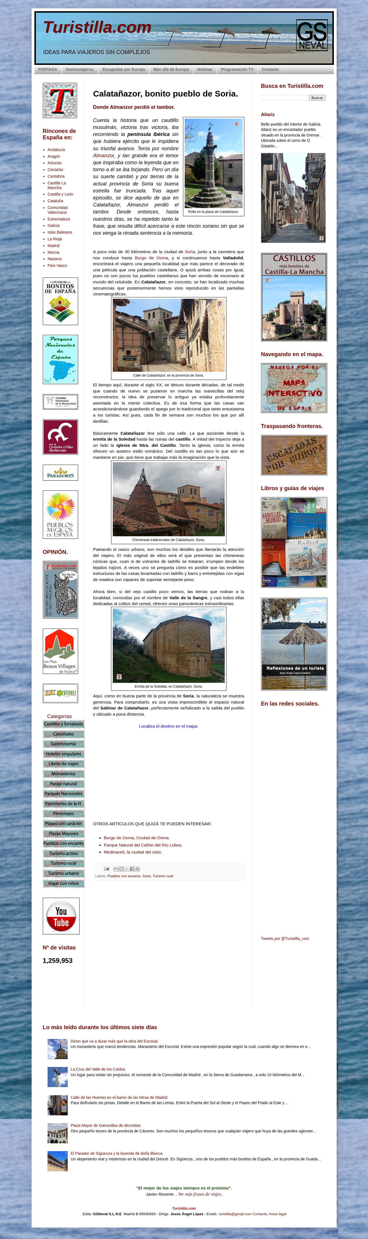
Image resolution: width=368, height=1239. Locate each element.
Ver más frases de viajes (199, 1194)
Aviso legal (278, 1214)
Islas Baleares (60, 232)
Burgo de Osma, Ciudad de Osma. (137, 837)
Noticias (204, 69)
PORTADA (47, 69)
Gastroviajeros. (80, 69)
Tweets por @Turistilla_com (285, 938)
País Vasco (57, 265)
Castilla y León (60, 194)
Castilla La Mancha (57, 185)
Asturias (55, 163)
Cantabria (56, 176)
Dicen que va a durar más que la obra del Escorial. (115, 1041)
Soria (190, 251)
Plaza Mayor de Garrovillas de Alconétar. (106, 1125)
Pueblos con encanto (124, 876)
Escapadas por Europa (124, 69)
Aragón (54, 156)
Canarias (55, 169)
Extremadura (59, 219)
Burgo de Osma (151, 257)
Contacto (270, 69)
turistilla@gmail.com (235, 1214)
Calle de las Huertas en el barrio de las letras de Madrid (119, 1097)
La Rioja (55, 239)
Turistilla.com (97, 27)
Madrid (54, 245)
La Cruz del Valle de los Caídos (98, 1069)
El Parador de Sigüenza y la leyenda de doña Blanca (117, 1153)
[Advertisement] (168, 934)
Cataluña (55, 201)
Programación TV (237, 69)
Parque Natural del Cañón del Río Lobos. (143, 845)
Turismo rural (163, 876)
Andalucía (56, 149)
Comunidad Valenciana (58, 210)
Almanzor (103, 155)
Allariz (268, 114)
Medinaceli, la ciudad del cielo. (133, 852)
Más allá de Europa (171, 69)
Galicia (54, 225)
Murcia (53, 252)
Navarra (55, 259)
